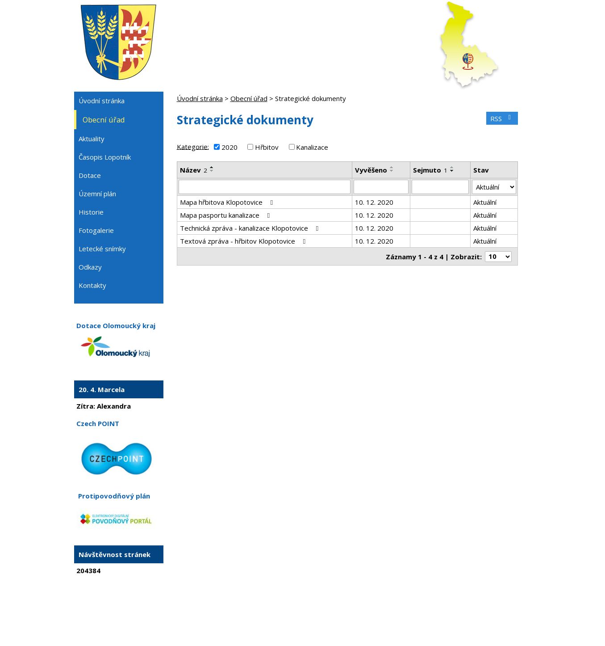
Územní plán (97, 193)
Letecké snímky (102, 248)
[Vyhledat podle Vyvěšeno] (381, 187)
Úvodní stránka (200, 98)
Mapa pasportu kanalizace (226, 215)
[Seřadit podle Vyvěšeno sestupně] (392, 171)
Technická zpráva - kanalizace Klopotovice (250, 228)
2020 (229, 147)
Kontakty (92, 285)
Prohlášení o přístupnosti (390, 614)
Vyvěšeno (371, 169)
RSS (501, 118)
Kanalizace (312, 147)
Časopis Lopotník (105, 156)
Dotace (90, 175)
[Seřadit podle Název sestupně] (212, 171)
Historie (91, 211)
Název (193, 169)
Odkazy (90, 266)
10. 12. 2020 (374, 202)
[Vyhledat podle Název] (265, 187)
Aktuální (485, 202)
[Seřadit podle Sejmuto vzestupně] (452, 167)
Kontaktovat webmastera (274, 614)
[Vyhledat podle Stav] (494, 187)
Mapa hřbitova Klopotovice (228, 202)
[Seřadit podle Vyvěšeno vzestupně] (392, 167)
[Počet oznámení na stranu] (498, 256)
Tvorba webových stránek (290, 622)
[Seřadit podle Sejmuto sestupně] (452, 171)
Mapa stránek (332, 614)
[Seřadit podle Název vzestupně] (212, 167)
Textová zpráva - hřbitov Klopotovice (244, 240)
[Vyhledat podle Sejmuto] (440, 187)
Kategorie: (193, 146)
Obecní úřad (248, 98)
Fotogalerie (96, 230)
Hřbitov (267, 147)
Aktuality (91, 138)
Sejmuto (430, 169)
